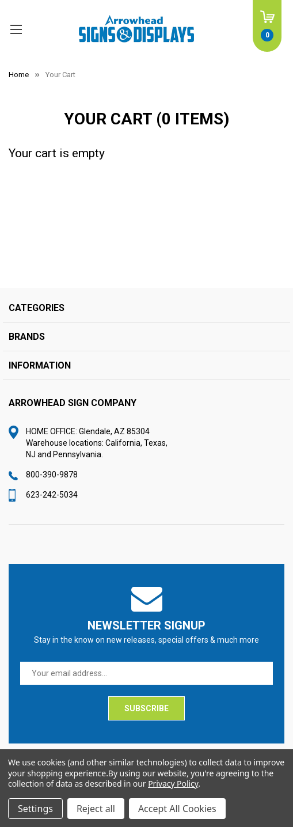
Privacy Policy (173, 783)
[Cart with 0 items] (267, 26)
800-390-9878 (52, 474)
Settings (35, 808)
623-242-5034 (52, 494)
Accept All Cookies (177, 808)
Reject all (96, 808)
